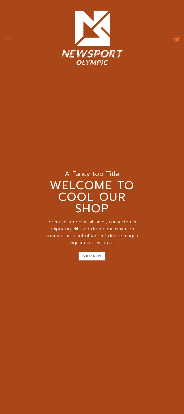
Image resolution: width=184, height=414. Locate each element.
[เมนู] (8, 38)
